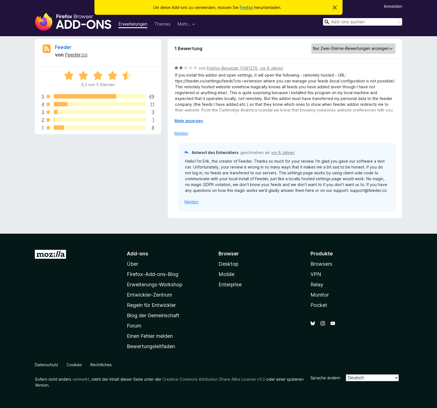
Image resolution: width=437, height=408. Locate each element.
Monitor (319, 295)
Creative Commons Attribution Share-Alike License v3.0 (213, 379)
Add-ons (137, 253)
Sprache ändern (325, 377)
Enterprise (230, 284)
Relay (316, 284)
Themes (162, 24)
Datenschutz (46, 364)
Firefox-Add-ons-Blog (152, 274)
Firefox (246, 7)
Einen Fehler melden (150, 336)
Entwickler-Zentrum (149, 295)
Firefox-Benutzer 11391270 (232, 68)
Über (132, 264)
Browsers (321, 264)
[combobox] (362, 22)
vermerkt (80, 379)
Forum (134, 326)
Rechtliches (101, 364)
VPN (315, 274)
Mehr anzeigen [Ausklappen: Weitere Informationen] (188, 120)
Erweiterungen (132, 24)
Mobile (226, 274)
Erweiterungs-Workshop (154, 284)
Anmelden (393, 6)
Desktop (228, 264)
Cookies (74, 364)
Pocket (318, 305)
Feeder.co (76, 55)
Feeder (63, 47)
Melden (181, 133)
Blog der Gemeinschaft (153, 315)
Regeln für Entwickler (151, 305)
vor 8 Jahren (271, 68)
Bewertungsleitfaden (151, 346)
